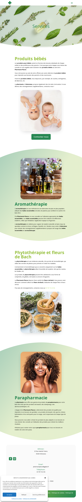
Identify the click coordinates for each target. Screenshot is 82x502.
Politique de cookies (17, 498)
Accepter (9, 495)
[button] (45, 478)
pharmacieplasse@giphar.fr (41, 467)
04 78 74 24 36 (50, 288)
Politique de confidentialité (29, 498)
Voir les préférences (39, 495)
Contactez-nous (41, 137)
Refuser (24, 495)
